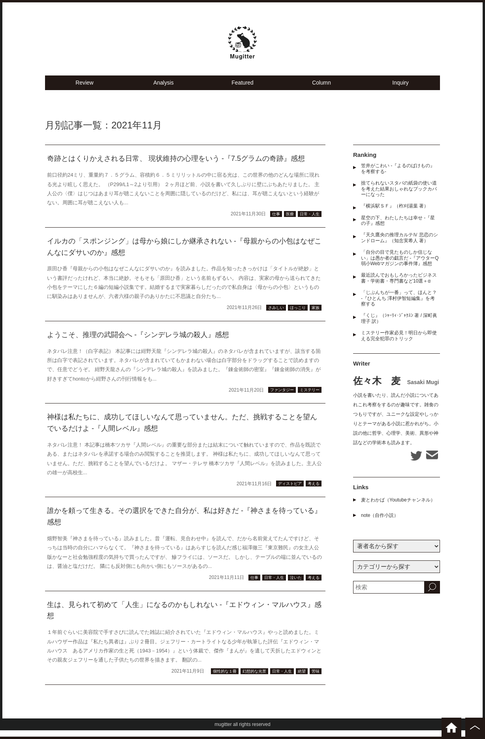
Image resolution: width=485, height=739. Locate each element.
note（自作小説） (380, 524)
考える (314, 492)
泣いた (296, 586)
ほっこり (298, 316)
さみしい (276, 316)
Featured (242, 91)
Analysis (163, 91)
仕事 (276, 223)
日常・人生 (310, 223)
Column (321, 91)
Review (84, 91)
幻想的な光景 (254, 680)
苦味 (316, 680)
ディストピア (290, 492)
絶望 (302, 680)
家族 (316, 316)
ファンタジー (282, 399)
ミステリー (310, 399)
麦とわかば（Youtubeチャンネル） (398, 508)
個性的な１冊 (225, 680)
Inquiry (400, 91)
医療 (290, 223)
